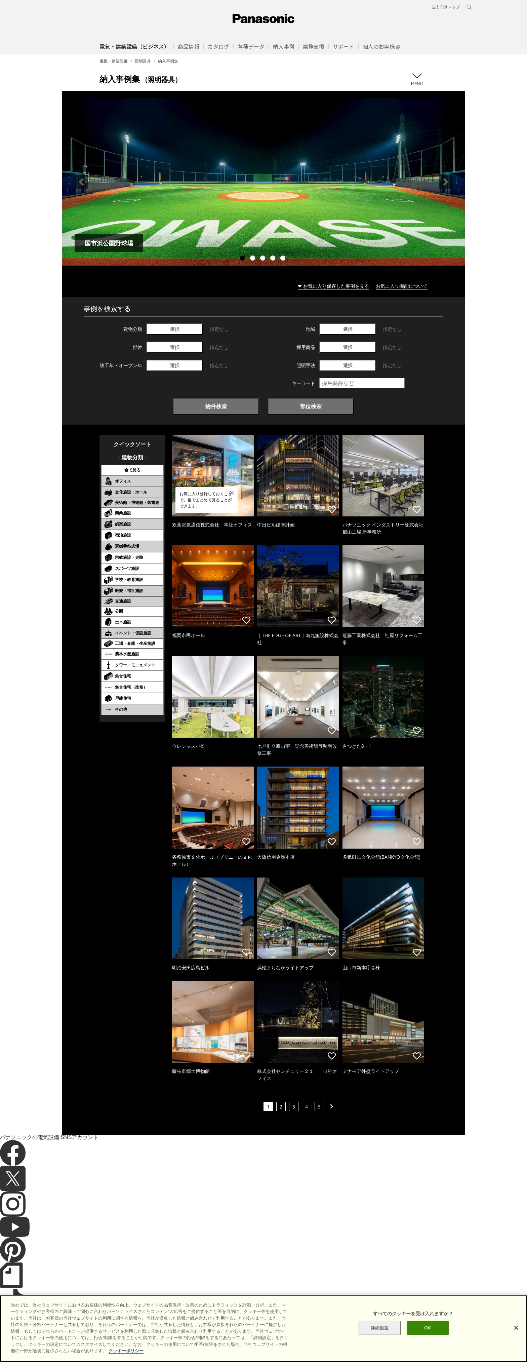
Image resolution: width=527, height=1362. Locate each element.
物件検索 (216, 406)
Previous (81, 182)
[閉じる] (516, 1335)
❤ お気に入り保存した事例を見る (333, 286)
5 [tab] (283, 259)
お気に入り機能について (402, 286)
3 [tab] (263, 259)
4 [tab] (273, 259)
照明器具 (143, 61)
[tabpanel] (263, 182)
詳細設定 (380, 1335)
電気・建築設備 (113, 61)
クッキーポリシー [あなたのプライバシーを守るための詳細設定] (126, 1358)
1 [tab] (243, 259)
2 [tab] (253, 259)
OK (427, 1335)
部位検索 (311, 406)
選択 (174, 329)
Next (445, 182)
